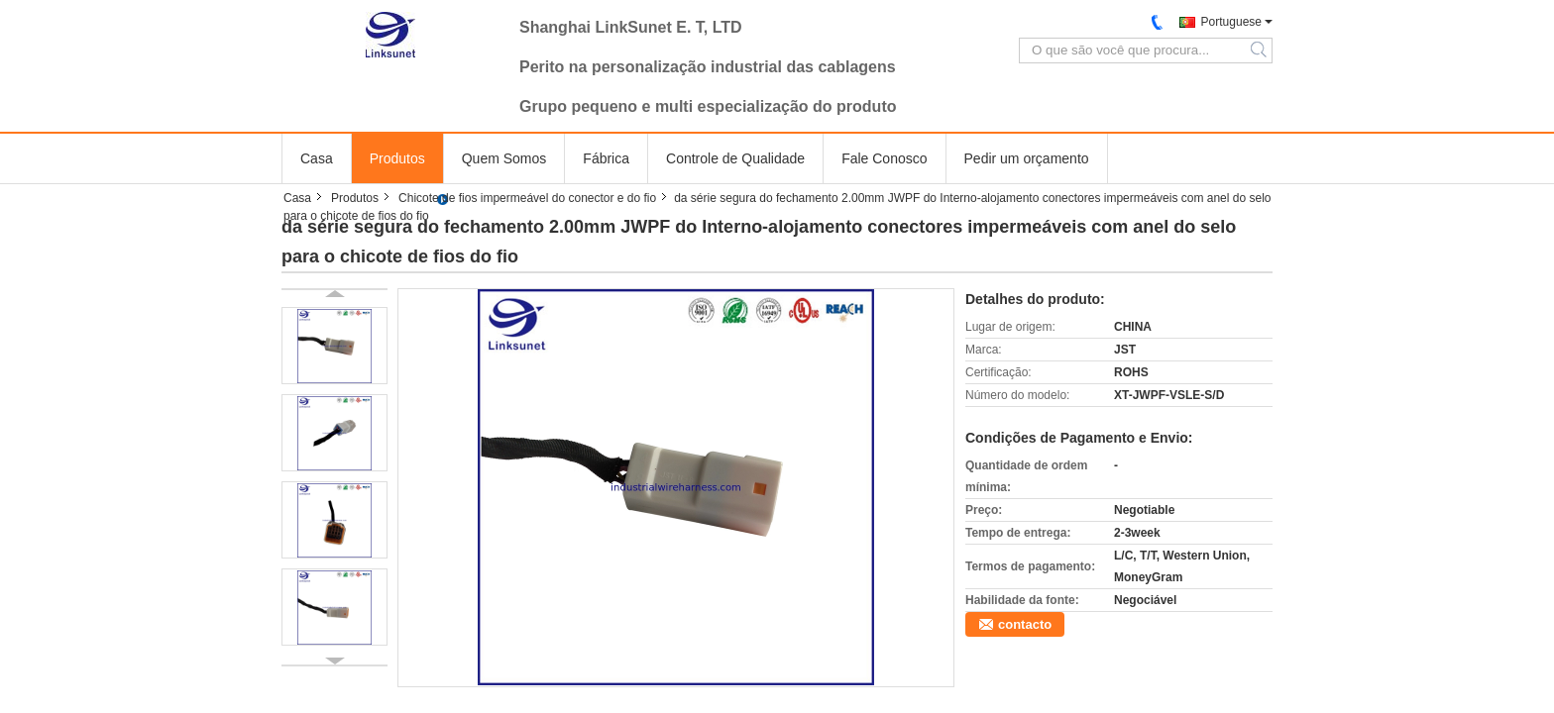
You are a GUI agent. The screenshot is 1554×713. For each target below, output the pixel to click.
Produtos (397, 158)
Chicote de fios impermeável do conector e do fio (527, 198)
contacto (1025, 624)
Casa (316, 158)
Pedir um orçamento (1026, 158)
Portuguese (1231, 22)
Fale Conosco (884, 158)
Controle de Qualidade (735, 158)
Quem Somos (504, 158)
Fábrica (606, 158)
